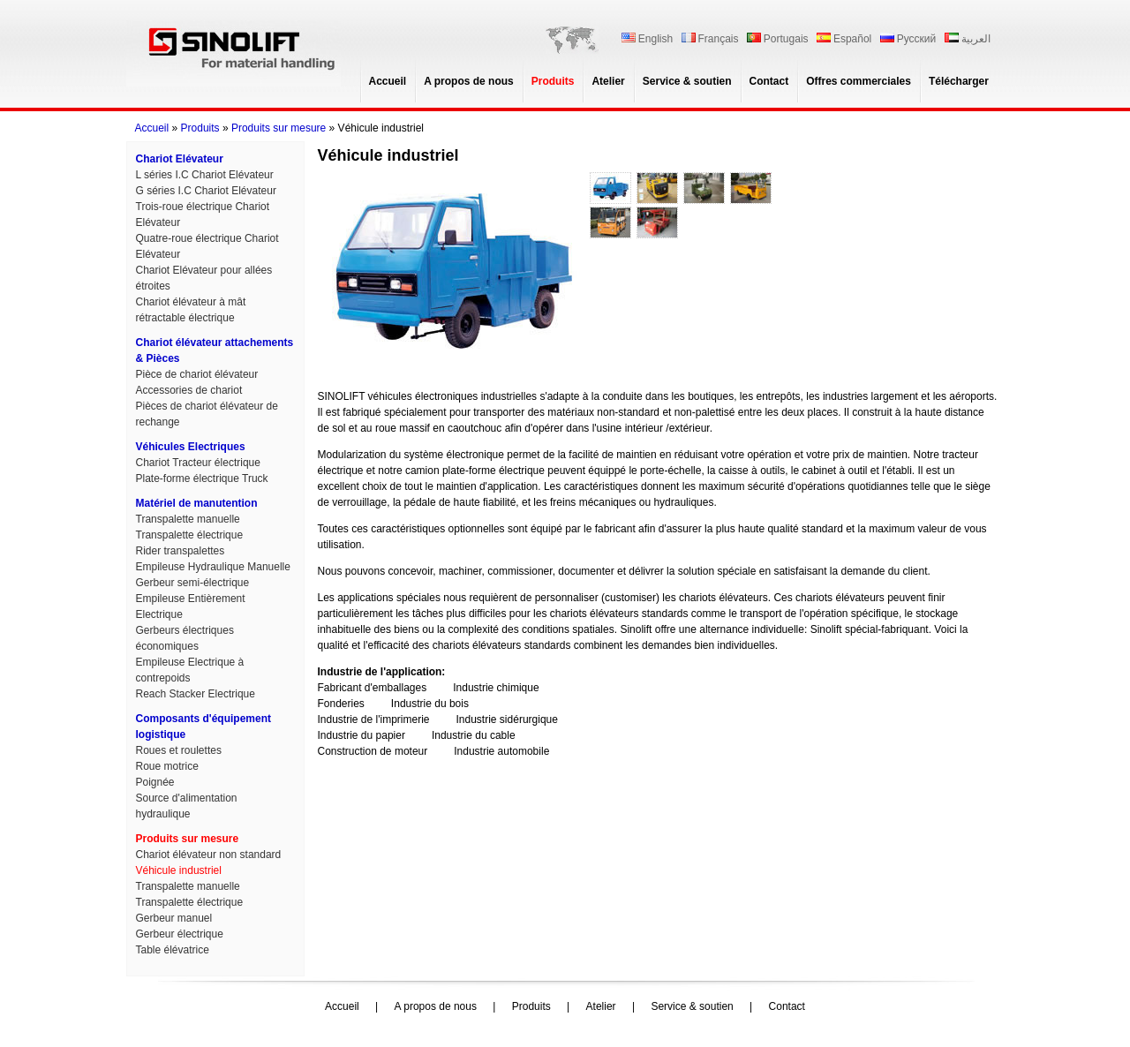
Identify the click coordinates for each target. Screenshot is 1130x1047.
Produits (553, 81)
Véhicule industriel (179, 870)
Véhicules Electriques (190, 447)
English (647, 39)
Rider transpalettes (180, 551)
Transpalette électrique (190, 535)
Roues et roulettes (179, 750)
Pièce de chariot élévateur (197, 374)
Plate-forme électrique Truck (202, 478)
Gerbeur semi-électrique (193, 582)
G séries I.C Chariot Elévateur (206, 191)
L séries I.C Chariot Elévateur (205, 175)
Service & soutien (687, 81)
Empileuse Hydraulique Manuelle (213, 567)
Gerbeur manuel (174, 918)
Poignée (155, 782)
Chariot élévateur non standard (209, 854)
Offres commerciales (858, 81)
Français (710, 39)
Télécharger (959, 81)
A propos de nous (469, 81)
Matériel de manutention (197, 503)
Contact (769, 81)
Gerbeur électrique (179, 934)
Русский (908, 39)
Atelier (607, 81)
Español (844, 39)
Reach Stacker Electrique (195, 694)
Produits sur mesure (278, 128)
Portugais (778, 39)
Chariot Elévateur (179, 159)
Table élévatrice (172, 950)
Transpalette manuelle (188, 519)
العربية (968, 39)
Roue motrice (167, 766)
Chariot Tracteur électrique (198, 462)
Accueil (388, 81)
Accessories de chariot (189, 390)
